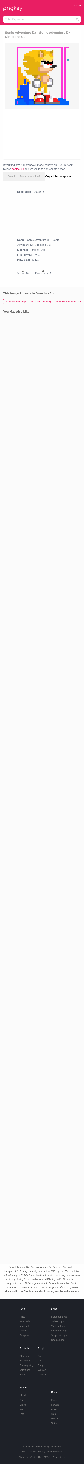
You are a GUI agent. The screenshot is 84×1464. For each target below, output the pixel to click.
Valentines (25, 1370)
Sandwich (25, 1321)
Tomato (23, 1330)
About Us (23, 1457)
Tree (22, 1414)
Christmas (25, 1356)
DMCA (47, 1457)
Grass (23, 1404)
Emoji (54, 1400)
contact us (18, 169)
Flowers (55, 1404)
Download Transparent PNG (23, 176)
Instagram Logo (59, 1316)
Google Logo (57, 1340)
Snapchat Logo (59, 1335)
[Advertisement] (42, 134)
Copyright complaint (58, 176)
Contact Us (35, 1457)
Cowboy (42, 1374)
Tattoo (54, 1423)
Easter (23, 1374)
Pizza (22, 1316)
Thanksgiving (26, 1365)
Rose (54, 1409)
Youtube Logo (58, 1326)
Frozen (41, 1356)
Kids (40, 1379)
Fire (22, 1400)
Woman (42, 1370)
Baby (40, 1365)
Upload (77, 5)
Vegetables (25, 1326)
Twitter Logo (57, 1321)
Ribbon (54, 1418)
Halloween (25, 1360)
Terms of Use (59, 1457)
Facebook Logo (59, 1330)
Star (22, 1409)
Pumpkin (24, 1335)
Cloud (23, 1395)
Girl (40, 1360)
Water (54, 1414)
